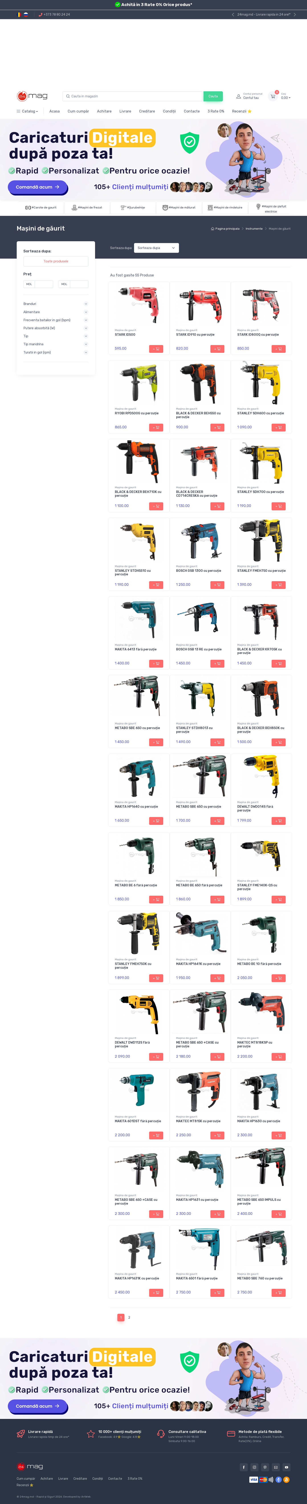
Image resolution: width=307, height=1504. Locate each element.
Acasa (54, 111)
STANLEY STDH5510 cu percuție (133, 572)
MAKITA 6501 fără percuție (197, 1278)
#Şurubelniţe (136, 207)
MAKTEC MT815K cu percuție (198, 1121)
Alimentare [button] (31, 312)
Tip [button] (25, 336)
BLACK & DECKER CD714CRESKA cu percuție (196, 494)
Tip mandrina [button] (33, 344)
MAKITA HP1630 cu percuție (258, 1121)
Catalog (26, 111)
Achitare (104, 111)
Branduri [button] (29, 304)
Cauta (213, 96)
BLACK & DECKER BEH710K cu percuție (138, 494)
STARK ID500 (125, 335)
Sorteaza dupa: (121, 248)
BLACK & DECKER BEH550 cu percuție (198, 415)
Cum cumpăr (78, 111)
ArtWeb (86, 1496)
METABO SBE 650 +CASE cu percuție (197, 1044)
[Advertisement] (153, 52)
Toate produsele (55, 261)
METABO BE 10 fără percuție (259, 964)
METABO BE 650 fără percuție (199, 885)
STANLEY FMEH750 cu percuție (261, 571)
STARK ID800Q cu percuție (258, 335)
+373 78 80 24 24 (54, 14)
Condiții (169, 111)
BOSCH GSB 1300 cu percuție (198, 571)
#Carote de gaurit (44, 207)
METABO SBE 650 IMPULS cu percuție (259, 1202)
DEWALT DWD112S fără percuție (132, 1044)
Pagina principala (225, 228)
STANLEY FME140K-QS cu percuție (257, 887)
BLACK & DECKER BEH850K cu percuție (260, 730)
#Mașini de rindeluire (228, 207)
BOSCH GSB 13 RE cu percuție (199, 649)
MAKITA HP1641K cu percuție (198, 964)
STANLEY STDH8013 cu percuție (194, 730)
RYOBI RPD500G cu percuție (137, 413)
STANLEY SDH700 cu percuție (260, 492)
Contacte (192, 111)
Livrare (125, 111)
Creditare (147, 111)
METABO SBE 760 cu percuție (260, 1278)
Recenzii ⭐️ (242, 111)
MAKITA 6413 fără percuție (136, 649)
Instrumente (254, 228)
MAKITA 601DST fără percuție (138, 1121)
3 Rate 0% (216, 111)
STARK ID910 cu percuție (195, 335)
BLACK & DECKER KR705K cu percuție (259, 651)
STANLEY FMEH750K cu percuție (133, 966)
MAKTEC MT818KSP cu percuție (254, 1044)
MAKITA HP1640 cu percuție (136, 807)
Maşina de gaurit (125, 330)
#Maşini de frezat (90, 207)
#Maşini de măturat (182, 207)
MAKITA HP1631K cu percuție (137, 1278)
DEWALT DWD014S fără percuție (255, 808)
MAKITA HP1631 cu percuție (197, 1200)
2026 (58, 1496)
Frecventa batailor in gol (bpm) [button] (46, 320)
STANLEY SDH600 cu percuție (260, 413)
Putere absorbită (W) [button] (39, 328)
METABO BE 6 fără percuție (136, 885)
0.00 (286, 96)
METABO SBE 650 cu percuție (137, 728)
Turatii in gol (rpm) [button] (37, 352)
